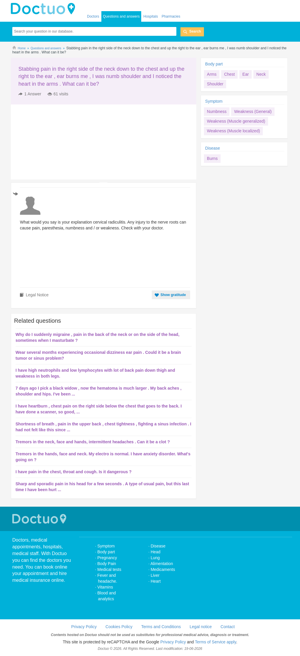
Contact (228, 626)
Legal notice (201, 626)
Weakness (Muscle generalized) (236, 121)
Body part (214, 64)
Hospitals (151, 16)
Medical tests (109, 569)
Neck (261, 74)
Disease (212, 148)
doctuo (44, 9)
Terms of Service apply (215, 642)
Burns (212, 158)
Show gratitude (173, 295)
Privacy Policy (84, 626)
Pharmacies (171, 16)
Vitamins (105, 587)
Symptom (213, 101)
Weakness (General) (253, 111)
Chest (229, 74)
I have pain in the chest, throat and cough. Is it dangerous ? (74, 471)
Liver (155, 575)
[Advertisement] (56, 142)
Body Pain (106, 563)
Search (195, 31)
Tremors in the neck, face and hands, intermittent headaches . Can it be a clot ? (93, 441)
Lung (155, 557)
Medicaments (163, 569)
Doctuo (40, 519)
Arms (212, 74)
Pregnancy (107, 557)
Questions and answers (121, 16)
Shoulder (215, 84)
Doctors (93, 16)
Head (156, 552)
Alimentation (161, 563)
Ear (245, 74)
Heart (156, 581)
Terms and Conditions (161, 626)
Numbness (216, 111)
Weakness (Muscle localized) (233, 131)
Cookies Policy (118, 626)
